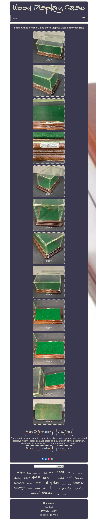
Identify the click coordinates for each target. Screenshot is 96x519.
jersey (27, 478)
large (29, 473)
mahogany (37, 473)
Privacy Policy (48, 511)
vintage (79, 483)
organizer (79, 488)
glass (36, 477)
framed (57, 489)
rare (58, 494)
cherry (65, 494)
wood (35, 492)
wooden (19, 483)
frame (64, 484)
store (69, 472)
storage (19, 488)
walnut (80, 473)
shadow (17, 478)
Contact (49, 507)
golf (75, 473)
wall (69, 477)
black (46, 477)
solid (51, 472)
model (30, 489)
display (52, 482)
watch (47, 488)
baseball (61, 478)
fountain (79, 478)
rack (60, 472)
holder (30, 483)
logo (53, 478)
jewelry (66, 488)
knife (69, 484)
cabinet (48, 493)
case (39, 482)
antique (20, 472)
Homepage (49, 503)
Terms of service (49, 515)
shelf (45, 473)
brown (37, 488)
